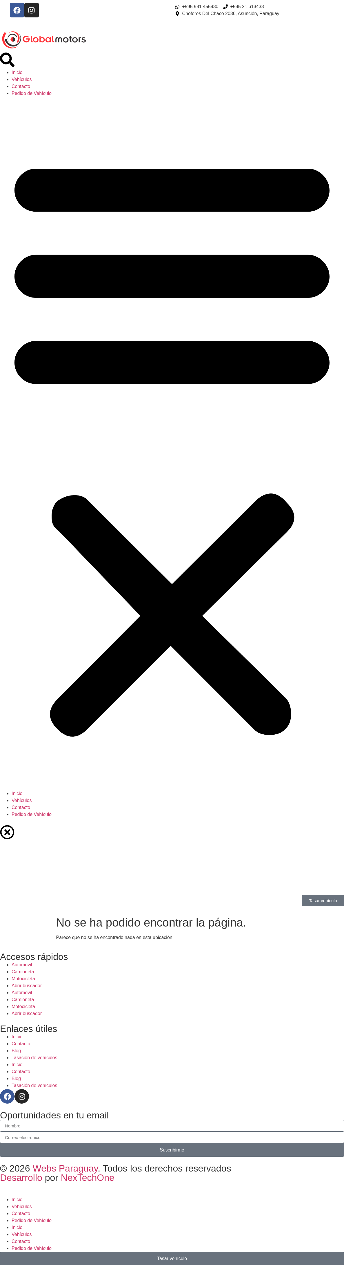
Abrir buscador (27, 985)
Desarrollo (22, 1177)
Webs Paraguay (65, 1168)
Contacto (21, 86)
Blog (16, 1050)
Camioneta (23, 971)
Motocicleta (23, 978)
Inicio (17, 72)
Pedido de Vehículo (32, 93)
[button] (172, 443)
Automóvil (22, 964)
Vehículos (22, 79)
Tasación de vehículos (34, 1057)
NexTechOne (87, 1177)
